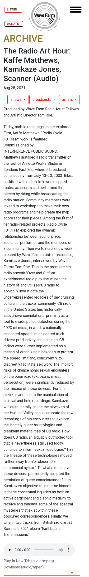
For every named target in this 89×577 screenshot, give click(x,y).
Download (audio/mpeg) (24, 567)
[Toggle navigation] (75, 9)
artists (68, 99)
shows (16, 99)
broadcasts (42, 99)
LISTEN (13, 9)
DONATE (14, 23)
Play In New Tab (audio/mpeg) (29, 561)
